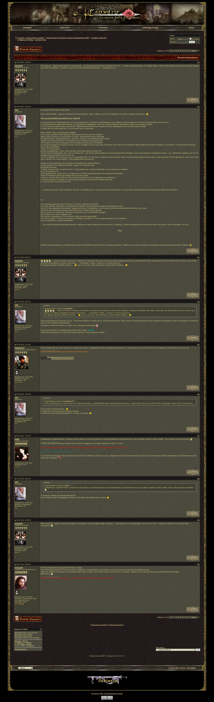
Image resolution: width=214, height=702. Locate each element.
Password (173, 42)
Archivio (182, 668)
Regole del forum (20, 649)
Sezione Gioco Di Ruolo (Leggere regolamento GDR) (67, 38)
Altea (17, 439)
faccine (19, 642)
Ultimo (194, 51)
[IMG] (22, 644)
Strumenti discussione (187, 58)
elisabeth (19, 66)
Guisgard (19, 568)
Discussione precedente (99, 625)
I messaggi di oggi (150, 28)
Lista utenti (64, 28)
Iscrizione (27, 28)
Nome (172, 39)
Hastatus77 (20, 348)
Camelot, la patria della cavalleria (30, 38)
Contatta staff (173, 668)
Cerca (191, 28)
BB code (18, 641)
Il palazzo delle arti (98, 38)
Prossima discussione (115, 625)
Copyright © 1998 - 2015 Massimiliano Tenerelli (107, 693)
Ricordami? (194, 39)
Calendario (103, 28)
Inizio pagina (191, 668)
